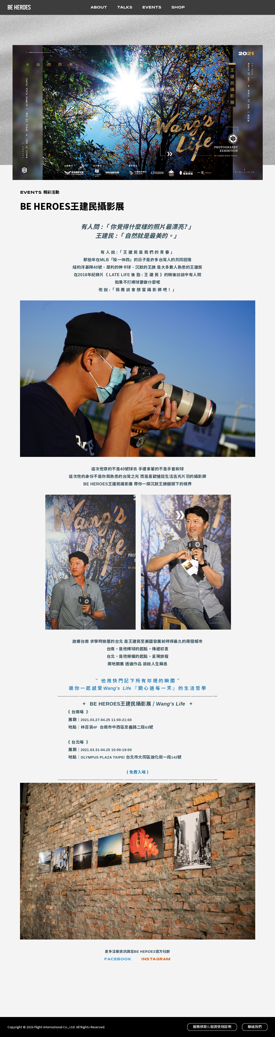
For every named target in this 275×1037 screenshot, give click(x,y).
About (101, 7)
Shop (178, 7)
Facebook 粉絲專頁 (234, 6)
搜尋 (264, 6)
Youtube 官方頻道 (254, 6)
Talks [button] (124, 7)
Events (151, 7)
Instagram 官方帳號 (244, 6)
